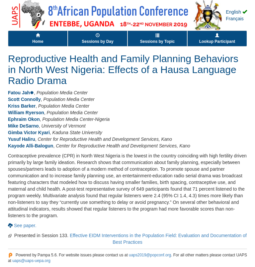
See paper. (25, 225)
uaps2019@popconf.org (150, 255)
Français (235, 18)
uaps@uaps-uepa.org (31, 260)
